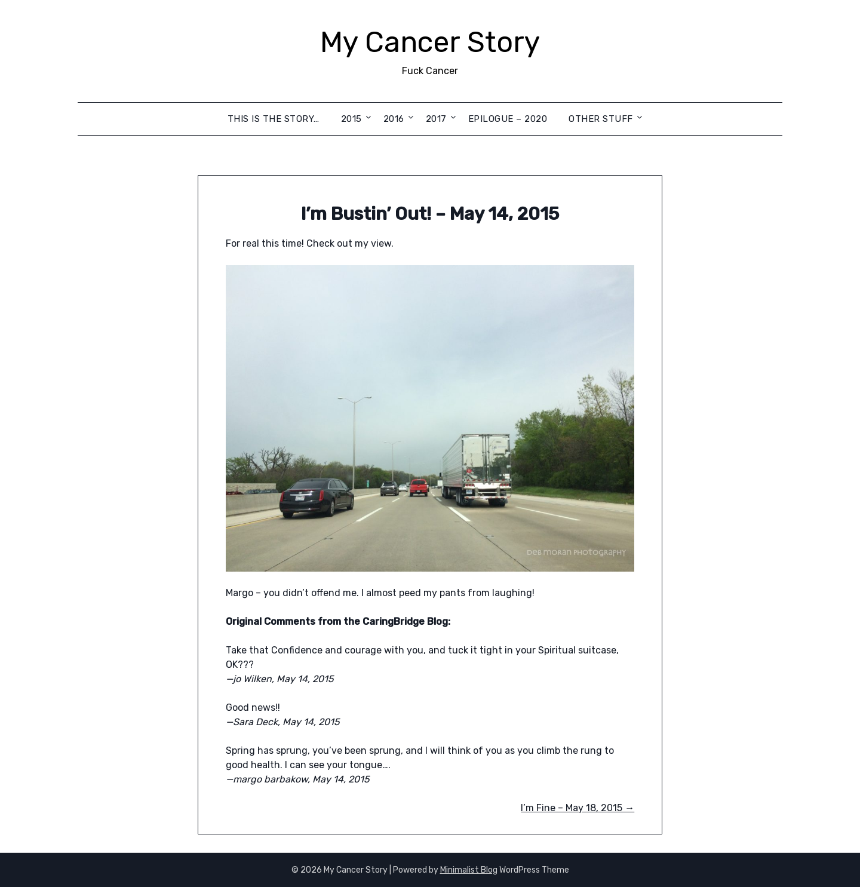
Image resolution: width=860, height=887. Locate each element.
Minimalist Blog (468, 870)
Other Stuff (601, 118)
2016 (393, 118)
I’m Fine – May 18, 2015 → (577, 808)
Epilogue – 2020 (508, 118)
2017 (436, 118)
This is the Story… (274, 118)
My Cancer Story (430, 42)
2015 (351, 118)
